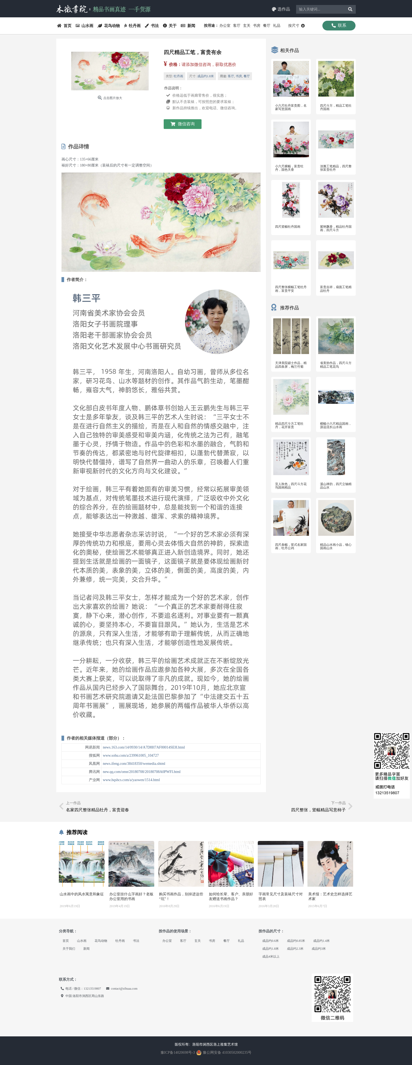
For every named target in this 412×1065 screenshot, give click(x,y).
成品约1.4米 (321, 941)
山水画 (85, 26)
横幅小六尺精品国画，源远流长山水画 (336, 425)
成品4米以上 (271, 956)
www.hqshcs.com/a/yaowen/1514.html (131, 780)
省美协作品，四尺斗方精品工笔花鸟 (336, 364)
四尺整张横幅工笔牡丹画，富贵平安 (291, 288)
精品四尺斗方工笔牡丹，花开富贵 (289, 425)
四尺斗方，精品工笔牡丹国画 (336, 107)
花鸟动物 (108, 26)
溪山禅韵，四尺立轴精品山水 (336, 485)
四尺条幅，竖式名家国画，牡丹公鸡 (291, 546)
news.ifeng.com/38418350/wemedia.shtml (134, 764)
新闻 (188, 26)
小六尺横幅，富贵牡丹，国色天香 (289, 168)
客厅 (236, 26)
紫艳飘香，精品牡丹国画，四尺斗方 (336, 228)
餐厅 (266, 26)
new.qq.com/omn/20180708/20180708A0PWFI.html (142, 772)
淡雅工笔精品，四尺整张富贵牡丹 (336, 168)
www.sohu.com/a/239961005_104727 (131, 755)
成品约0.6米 (270, 941)
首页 (64, 26)
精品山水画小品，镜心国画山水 (336, 546)
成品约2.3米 (295, 948)
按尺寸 (296, 26)
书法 (152, 26)
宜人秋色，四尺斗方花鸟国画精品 (291, 485)
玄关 (246, 26)
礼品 (276, 26)
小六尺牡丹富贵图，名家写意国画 (291, 107)
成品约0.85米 (296, 941)
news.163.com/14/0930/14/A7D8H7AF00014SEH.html (144, 747)
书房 (256, 26)
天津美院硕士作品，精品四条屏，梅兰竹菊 (291, 364)
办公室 (224, 26)
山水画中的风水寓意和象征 (82, 894)
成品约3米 (319, 948)
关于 (170, 26)
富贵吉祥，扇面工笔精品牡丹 (336, 288)
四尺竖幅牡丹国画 (287, 226)
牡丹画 (132, 26)
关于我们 (69, 948)
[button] (281, 9)
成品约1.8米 (205, 76)
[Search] (350, 9)
